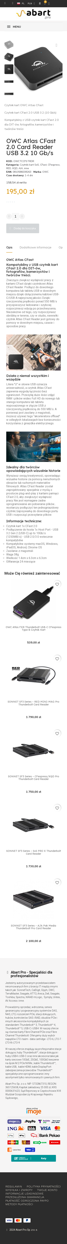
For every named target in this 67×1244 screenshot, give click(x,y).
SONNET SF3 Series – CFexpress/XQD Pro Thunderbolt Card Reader (33, 778)
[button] (17, 69)
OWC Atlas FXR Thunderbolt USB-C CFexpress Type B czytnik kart (33, 628)
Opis (9, 247)
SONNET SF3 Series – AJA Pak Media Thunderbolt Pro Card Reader (33, 927)
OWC (45, 172)
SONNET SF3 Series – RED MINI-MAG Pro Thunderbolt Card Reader (33, 703)
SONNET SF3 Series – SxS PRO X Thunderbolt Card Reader (33, 852)
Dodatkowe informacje (35, 247)
